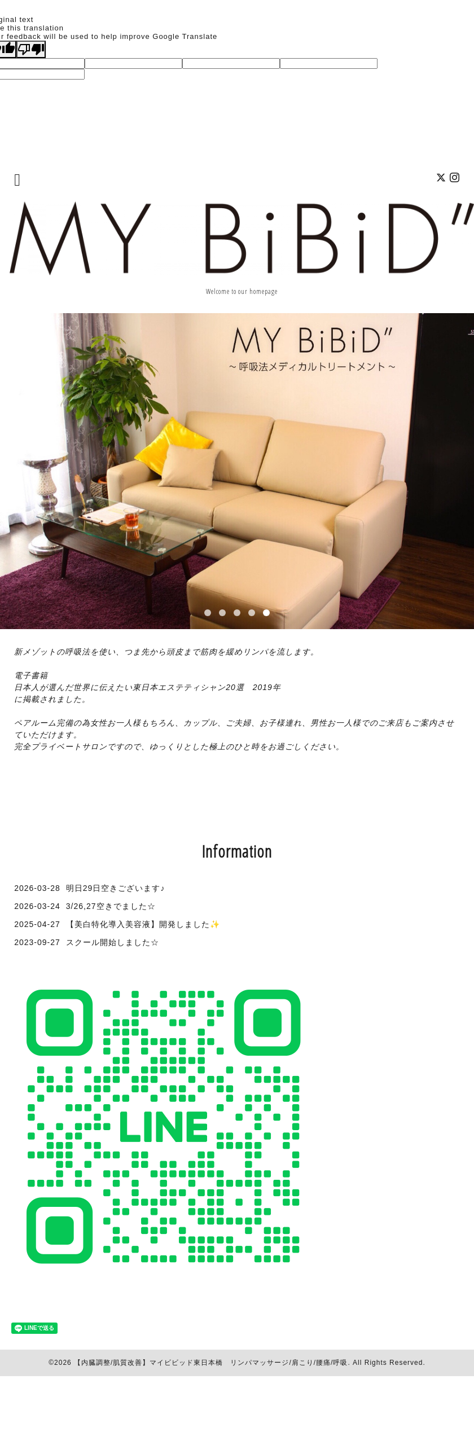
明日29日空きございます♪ (115, 888)
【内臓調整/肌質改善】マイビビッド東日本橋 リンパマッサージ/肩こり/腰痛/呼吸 (211, 1363)
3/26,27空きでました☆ (111, 906)
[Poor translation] (31, 49)
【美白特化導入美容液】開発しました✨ (143, 924)
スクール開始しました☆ (112, 942)
